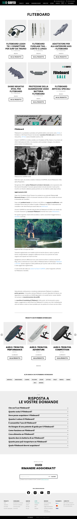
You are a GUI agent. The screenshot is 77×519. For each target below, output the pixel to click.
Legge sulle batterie (48, 506)
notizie (52, 3)
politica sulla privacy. (45, 479)
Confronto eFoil (16, 506)
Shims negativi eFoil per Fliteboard (16, 89)
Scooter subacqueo (8, 508)
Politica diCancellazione (47, 511)
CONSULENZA (16, 501)
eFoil (5, 503)
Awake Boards (18, 379)
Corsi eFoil (15, 508)
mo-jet (27, 508)
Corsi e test (45, 3)
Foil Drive (34, 379)
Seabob (68, 379)
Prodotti (21, 3)
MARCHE (28, 501)
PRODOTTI (6, 501)
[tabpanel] (15, 341)
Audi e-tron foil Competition (62, 348)
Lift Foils (23, 137)
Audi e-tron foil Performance (15, 348)
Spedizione (46, 504)
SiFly (35, 382)
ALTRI (36, 501)
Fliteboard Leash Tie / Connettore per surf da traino (15, 46)
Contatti (58, 3)
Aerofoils (17, 216)
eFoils (58, 133)
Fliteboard (37, 503)
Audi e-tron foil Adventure (38, 348)
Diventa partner (47, 503)
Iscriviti (52, 476)
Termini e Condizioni (48, 508)
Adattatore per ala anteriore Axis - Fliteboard (61, 46)
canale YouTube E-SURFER (37, 268)
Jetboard (6, 504)
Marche (27, 3)
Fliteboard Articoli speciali (61, 87)
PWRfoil (62, 379)
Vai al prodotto (15, 57)
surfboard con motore (18, 503)
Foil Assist (6, 506)
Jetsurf (41, 379)
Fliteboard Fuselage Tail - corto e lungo (38, 46)
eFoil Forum (44, 206)
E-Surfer (27, 379)
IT (62, 3)
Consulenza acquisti (36, 3)
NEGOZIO (46, 501)
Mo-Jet (55, 379)
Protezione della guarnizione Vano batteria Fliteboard (38, 90)
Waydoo (41, 382)
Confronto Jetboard (17, 504)
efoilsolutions (55, 211)
